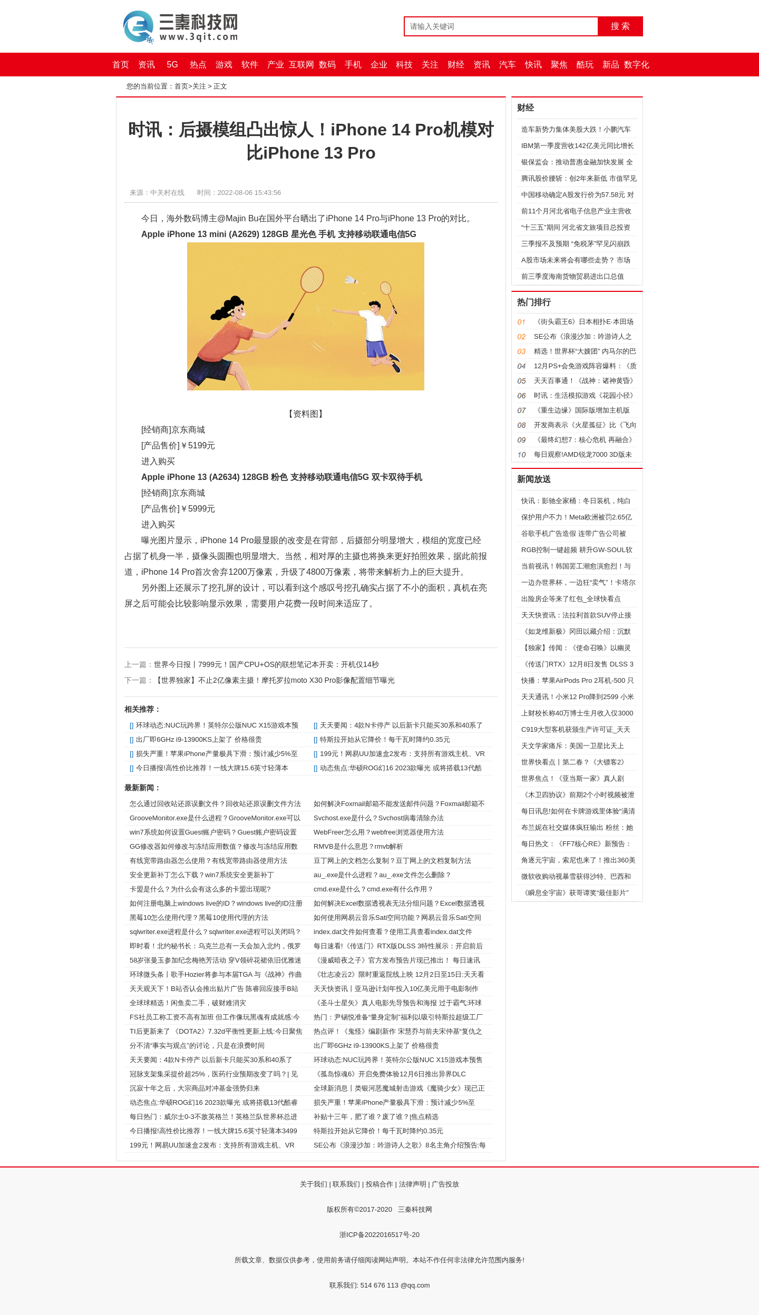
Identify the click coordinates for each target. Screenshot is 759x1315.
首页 (120, 64)
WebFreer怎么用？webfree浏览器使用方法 (379, 832)
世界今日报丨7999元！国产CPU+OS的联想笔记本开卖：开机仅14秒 (266, 664)
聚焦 (559, 64)
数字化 (636, 64)
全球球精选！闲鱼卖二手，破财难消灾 (188, 1003)
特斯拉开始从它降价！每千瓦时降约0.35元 (385, 739)
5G (172, 64)
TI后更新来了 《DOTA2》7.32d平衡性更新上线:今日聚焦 (216, 1031)
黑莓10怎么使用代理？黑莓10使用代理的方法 (199, 917)
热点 (198, 64)
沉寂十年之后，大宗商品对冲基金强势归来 (195, 1088)
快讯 (533, 64)
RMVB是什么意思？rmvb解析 (358, 846)
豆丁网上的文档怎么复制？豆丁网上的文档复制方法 (392, 861)
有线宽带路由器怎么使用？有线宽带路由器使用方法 (208, 861)
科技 (404, 64)
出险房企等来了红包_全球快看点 (571, 599)
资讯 (146, 64)
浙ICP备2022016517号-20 (379, 1235)
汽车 (507, 64)
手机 (353, 64)
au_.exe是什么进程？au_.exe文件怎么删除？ (383, 875)
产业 (275, 64)
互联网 (301, 64)
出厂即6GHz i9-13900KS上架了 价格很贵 (198, 739)
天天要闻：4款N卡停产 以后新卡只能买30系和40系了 (401, 725)
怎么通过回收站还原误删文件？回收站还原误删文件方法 (215, 804)
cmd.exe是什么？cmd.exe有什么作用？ (374, 889)
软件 (249, 64)
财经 (455, 64)
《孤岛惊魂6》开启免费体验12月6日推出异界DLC (390, 1074)
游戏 (224, 64)
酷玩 (585, 64)
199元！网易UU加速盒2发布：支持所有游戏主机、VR (402, 754)
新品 (610, 64)
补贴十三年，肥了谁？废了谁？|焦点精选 (376, 1117)
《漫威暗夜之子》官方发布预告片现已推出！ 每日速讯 (397, 960)
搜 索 (620, 26)
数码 (327, 64)
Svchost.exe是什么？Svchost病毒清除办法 (379, 818)
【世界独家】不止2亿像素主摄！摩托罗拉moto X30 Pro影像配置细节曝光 (274, 680)
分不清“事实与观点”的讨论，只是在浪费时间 (197, 1045)
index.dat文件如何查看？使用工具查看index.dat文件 (393, 932)
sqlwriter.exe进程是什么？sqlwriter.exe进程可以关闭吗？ (216, 932)
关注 (430, 64)
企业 (379, 64)
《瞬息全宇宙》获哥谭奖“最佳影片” (575, 893)
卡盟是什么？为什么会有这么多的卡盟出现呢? (200, 889)
